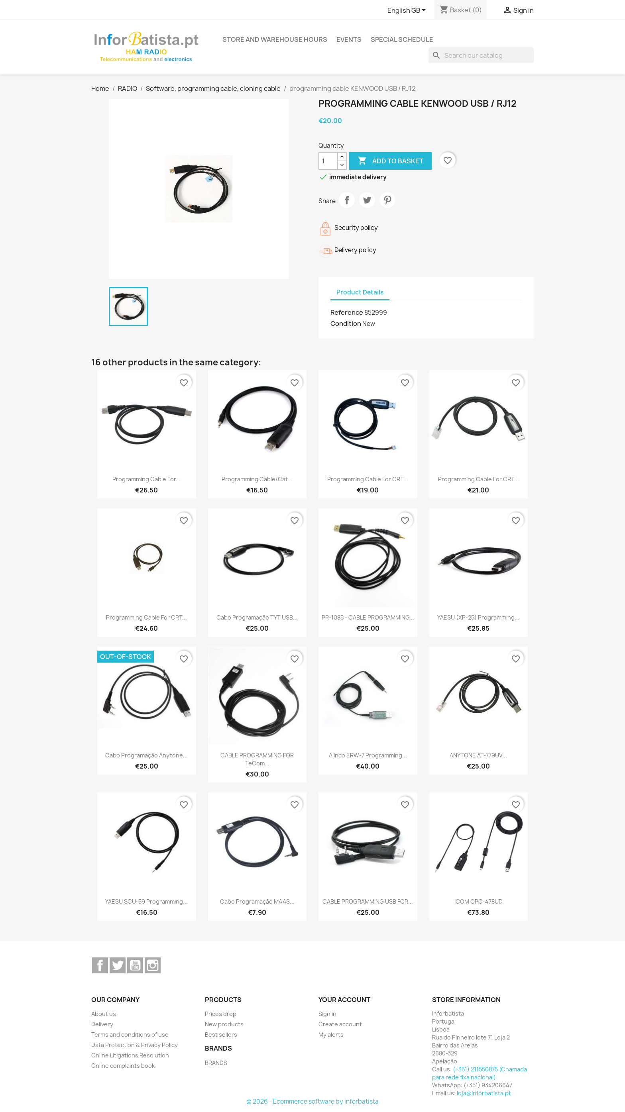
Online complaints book (123, 1065)
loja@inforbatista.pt (484, 1093)
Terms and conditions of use (130, 1034)
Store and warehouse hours (274, 39)
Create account (340, 1024)
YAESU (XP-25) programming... (478, 617)
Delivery (102, 1024)
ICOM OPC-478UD (478, 901)
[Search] (481, 55)
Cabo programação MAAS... (257, 901)
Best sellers (221, 1034)
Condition (345, 324)
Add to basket (390, 161)
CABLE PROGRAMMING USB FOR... (367, 901)
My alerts (331, 1034)
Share (347, 200)
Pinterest (387, 200)
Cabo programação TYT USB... (257, 617)
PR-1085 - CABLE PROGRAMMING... (368, 617)
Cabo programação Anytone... (146, 755)
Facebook (100, 965)
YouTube (135, 965)
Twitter (118, 965)
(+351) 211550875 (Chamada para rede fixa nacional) (479, 1073)
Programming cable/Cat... (257, 479)
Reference (346, 312)
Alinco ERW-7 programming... (368, 755)
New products (224, 1024)
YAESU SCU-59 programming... (146, 901)
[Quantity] (328, 161)
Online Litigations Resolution (130, 1055)
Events (349, 39)
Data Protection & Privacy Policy (134, 1045)
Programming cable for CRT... (367, 479)
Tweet (367, 200)
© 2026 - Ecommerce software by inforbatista (312, 1101)
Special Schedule (402, 39)
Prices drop (220, 1014)
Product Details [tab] (359, 292)
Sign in (327, 1014)
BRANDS (216, 1063)
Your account (344, 999)
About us (103, 1014)
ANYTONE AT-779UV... (478, 755)
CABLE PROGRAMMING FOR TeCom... (257, 759)
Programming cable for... (146, 479)
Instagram (153, 965)
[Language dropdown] (407, 11)
